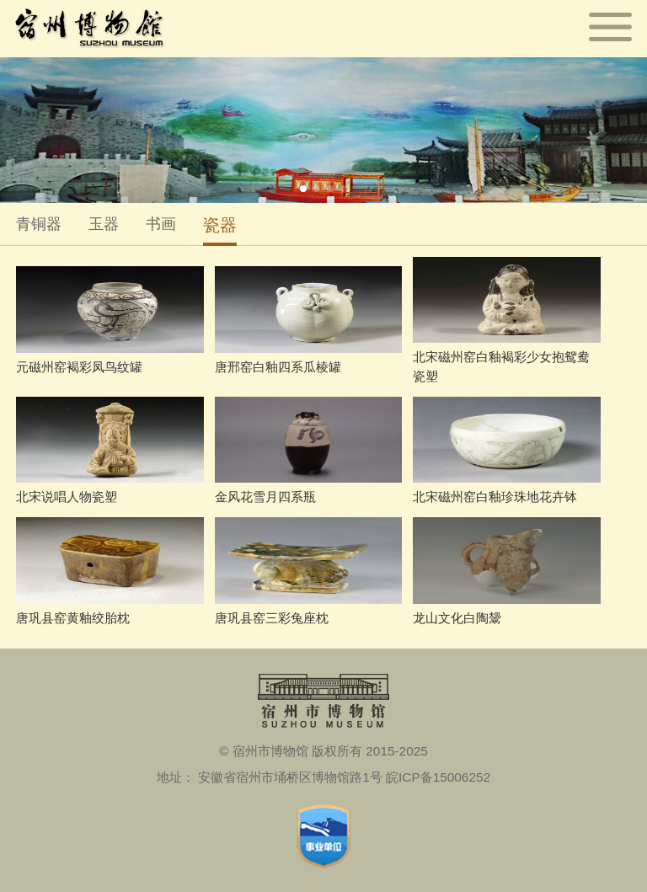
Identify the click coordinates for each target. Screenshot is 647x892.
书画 (161, 224)
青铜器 (38, 224)
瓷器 (220, 224)
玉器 (103, 224)
